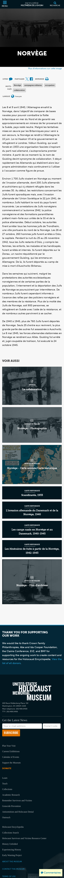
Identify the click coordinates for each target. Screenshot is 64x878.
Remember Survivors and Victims (17, 800)
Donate (6, 768)
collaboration (19, 90)
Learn (4, 778)
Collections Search (10, 833)
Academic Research (11, 795)
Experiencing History (11, 849)
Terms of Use (9, 876)
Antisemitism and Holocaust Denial (18, 812)
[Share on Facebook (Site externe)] (31, 79)
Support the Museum (11, 763)
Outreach (6, 817)
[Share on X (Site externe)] (27, 79)
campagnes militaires (33, 85)
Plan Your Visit (9, 746)
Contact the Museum (13, 869)
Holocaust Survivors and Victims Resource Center (24, 838)
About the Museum (12, 861)
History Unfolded (10, 844)
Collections (7, 789)
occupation (50, 85)
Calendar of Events (10, 757)
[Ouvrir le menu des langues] (12, 96)
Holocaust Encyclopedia (13, 827)
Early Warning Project (12, 855)
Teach (4, 783)
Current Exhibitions (11, 751)
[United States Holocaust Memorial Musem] (32, 691)
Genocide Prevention (11, 806)
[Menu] (5, 4)
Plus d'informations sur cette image (45, 68)
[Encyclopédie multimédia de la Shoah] (32, 4)
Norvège (17, 85)
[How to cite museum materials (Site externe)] (10, 79)
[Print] (46, 79)
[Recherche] (55, 4)
